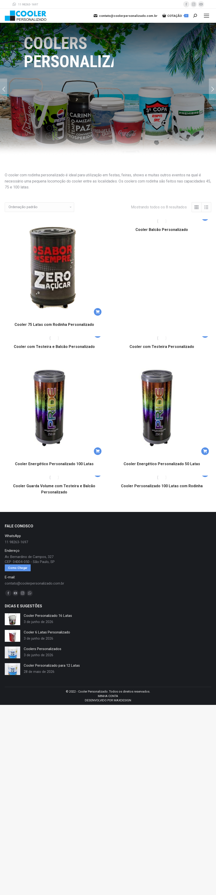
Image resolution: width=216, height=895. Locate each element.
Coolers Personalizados (42, 649)
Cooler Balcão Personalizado (161, 229)
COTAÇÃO (175, 16)
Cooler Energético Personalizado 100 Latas (54, 464)
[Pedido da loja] (39, 207)
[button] (97, 312)
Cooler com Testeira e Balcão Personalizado (54, 346)
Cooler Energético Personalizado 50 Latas (162, 464)
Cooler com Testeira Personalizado (162, 346)
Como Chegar (17, 568)
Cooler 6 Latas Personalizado (47, 632)
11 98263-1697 (25, 4)
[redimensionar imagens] (12, 619)
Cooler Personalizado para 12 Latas (52, 665)
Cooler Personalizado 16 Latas (48, 616)
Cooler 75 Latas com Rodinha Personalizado (54, 324)
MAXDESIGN (122, 700)
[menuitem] (108, 696)
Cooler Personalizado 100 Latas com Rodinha (162, 486)
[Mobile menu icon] (206, 15)
